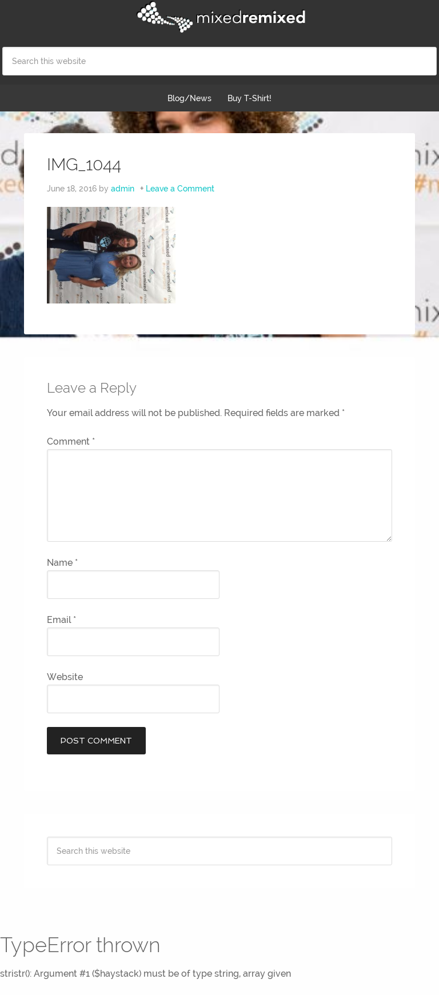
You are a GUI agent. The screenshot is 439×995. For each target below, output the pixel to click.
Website (65, 677)
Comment (71, 441)
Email (61, 619)
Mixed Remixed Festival (219, 17)
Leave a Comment (180, 188)
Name (62, 562)
